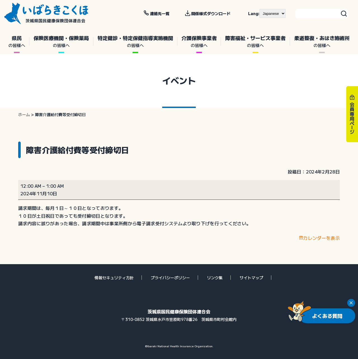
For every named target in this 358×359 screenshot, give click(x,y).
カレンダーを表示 (321, 237)
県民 (17, 41)
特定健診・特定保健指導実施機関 (135, 41)
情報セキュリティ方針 (114, 277)
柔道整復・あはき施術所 (321, 41)
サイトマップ (251, 277)
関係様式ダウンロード (210, 13)
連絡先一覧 (159, 13)
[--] (273, 13)
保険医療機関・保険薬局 (61, 41)
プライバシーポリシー (170, 277)
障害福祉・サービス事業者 (255, 41)
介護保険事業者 (199, 41)
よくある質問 (327, 315)
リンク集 (215, 277)
